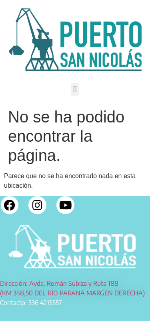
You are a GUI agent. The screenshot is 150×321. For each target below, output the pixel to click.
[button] (75, 89)
